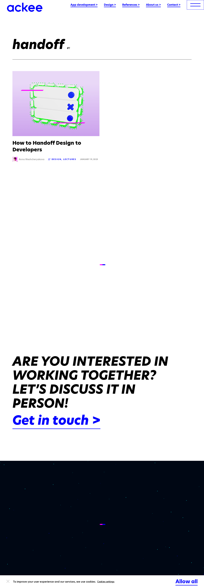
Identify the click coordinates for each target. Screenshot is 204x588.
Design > (110, 5)
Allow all (186, 581)
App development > (84, 5)
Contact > (173, 5)
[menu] (195, 5)
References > (131, 5)
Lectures (69, 159)
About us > (153, 5)
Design (57, 159)
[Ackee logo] (24, 7)
